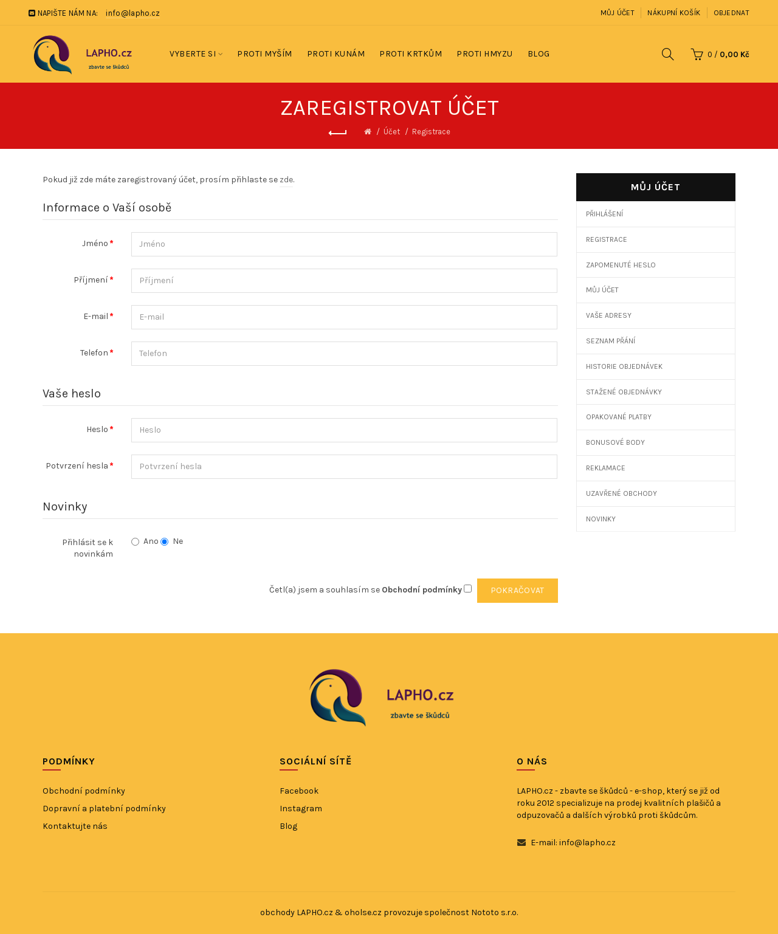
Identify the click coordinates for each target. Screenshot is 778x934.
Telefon (94, 353)
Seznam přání (610, 341)
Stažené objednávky (624, 392)
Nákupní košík (673, 13)
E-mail (95, 316)
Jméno (95, 243)
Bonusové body (615, 442)
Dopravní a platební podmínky (104, 808)
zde (286, 179)
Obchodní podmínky (84, 791)
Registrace (431, 131)
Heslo (97, 429)
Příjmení (91, 280)
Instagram (301, 808)
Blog (288, 826)
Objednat (731, 13)
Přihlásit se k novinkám (87, 548)
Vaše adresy (609, 315)
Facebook (299, 791)
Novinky (601, 519)
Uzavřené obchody (621, 493)
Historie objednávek (624, 366)
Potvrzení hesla (77, 466)
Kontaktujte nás (75, 826)
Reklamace (605, 468)
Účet (392, 131)
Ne (171, 541)
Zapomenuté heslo (621, 265)
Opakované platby (619, 417)
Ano (145, 541)
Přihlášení (604, 214)
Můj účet (618, 13)
